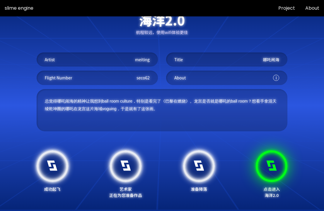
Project (286, 8)
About (312, 8)
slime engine (19, 8)
